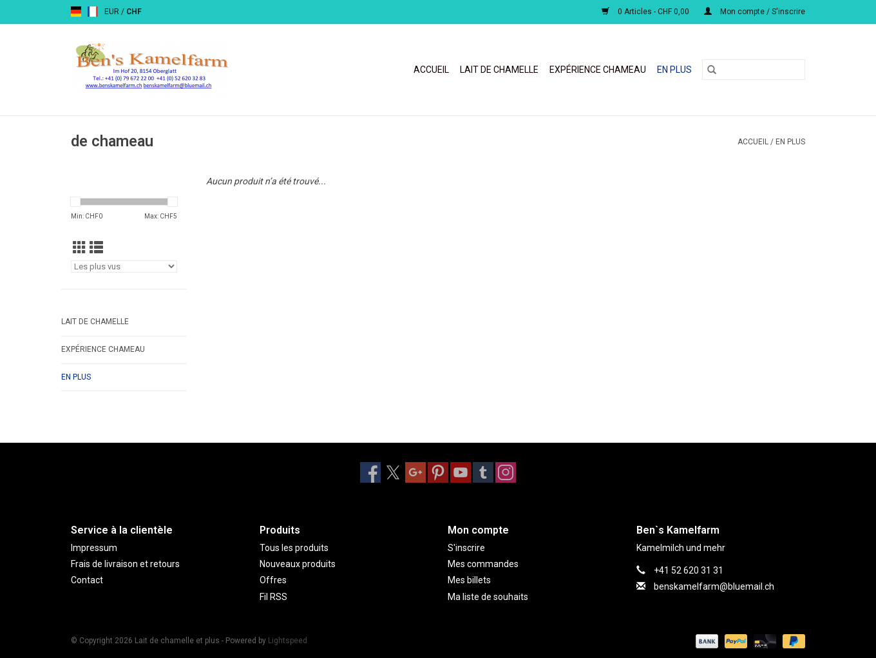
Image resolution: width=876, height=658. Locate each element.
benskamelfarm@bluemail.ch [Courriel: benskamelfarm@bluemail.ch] (714, 586)
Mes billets (469, 580)
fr (93, 11)
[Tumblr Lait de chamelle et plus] (483, 472)
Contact (87, 580)
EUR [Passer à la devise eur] (112, 11)
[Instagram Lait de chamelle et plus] (505, 472)
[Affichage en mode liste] (96, 248)
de (76, 11)
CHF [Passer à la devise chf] (134, 11)
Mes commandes (483, 564)
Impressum (94, 548)
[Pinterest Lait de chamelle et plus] (438, 472)
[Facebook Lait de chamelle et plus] (370, 472)
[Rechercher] (753, 69)
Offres (273, 580)
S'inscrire (466, 548)
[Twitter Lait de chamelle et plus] (393, 472)
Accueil (431, 69)
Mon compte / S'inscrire (754, 11)
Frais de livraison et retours (125, 564)
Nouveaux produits (298, 564)
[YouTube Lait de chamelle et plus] (460, 472)
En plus (674, 69)
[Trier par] (124, 266)
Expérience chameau (597, 69)
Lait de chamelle (499, 69)
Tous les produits (294, 548)
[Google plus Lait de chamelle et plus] (415, 472)
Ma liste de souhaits (488, 597)
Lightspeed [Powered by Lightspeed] (287, 640)
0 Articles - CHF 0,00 (646, 11)
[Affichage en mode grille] (79, 248)
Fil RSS (273, 597)
